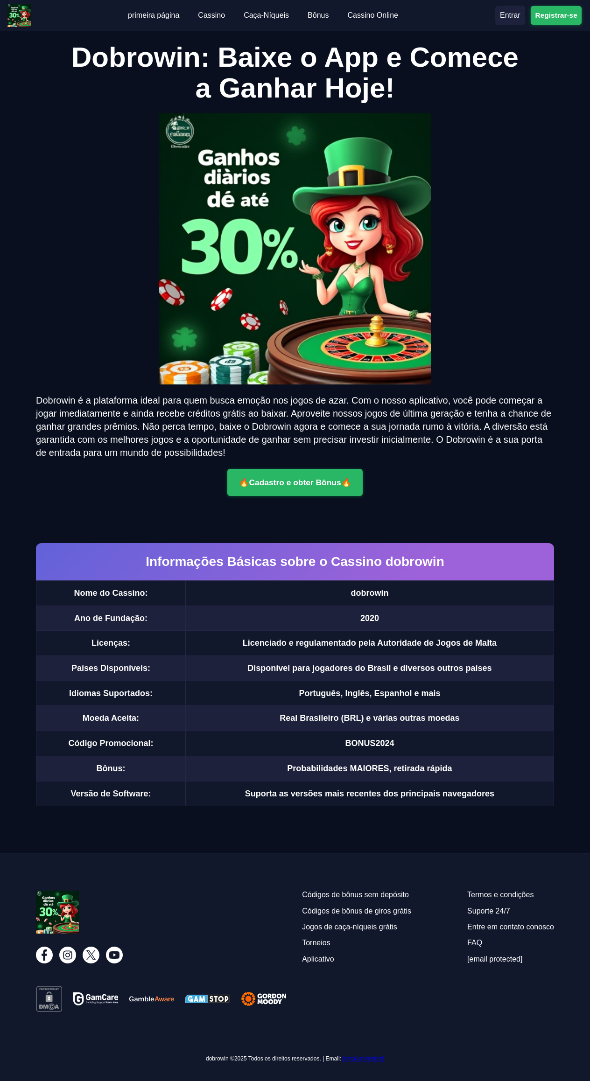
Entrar (510, 15)
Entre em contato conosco (510, 927)
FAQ (474, 943)
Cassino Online (372, 15)
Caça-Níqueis (266, 15)
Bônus (318, 15)
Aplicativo (318, 959)
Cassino (211, 15)
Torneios (316, 943)
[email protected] (363, 1058)
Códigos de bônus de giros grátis (356, 911)
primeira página (153, 15)
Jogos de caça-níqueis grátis (349, 927)
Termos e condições (500, 895)
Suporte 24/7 (488, 911)
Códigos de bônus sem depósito (355, 895)
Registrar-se (556, 15)
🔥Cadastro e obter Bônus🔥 (295, 482)
